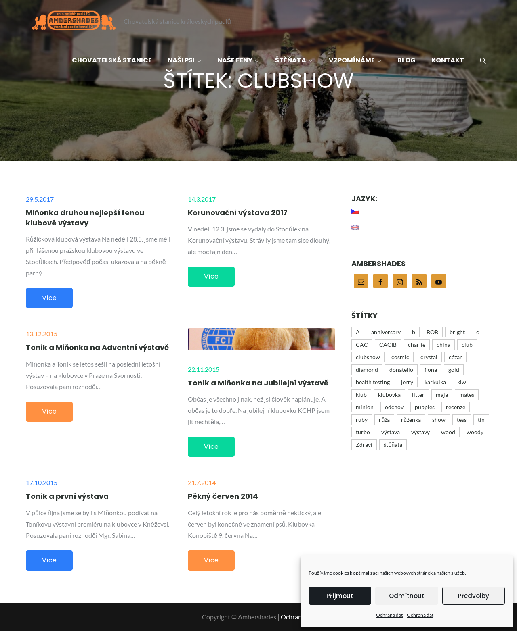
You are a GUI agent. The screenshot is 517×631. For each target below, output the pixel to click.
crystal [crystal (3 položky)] (428, 357)
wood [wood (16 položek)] (448, 432)
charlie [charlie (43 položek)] (416, 344)
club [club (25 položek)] (467, 344)
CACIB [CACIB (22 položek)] (388, 344)
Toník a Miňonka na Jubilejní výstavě (258, 383)
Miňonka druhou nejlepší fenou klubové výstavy (85, 218)
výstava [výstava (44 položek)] (390, 432)
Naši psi (185, 60)
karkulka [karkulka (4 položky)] (435, 382)
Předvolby (473, 595)
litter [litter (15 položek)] (418, 394)
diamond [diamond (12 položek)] (367, 369)
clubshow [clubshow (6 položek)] (368, 357)
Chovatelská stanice (112, 60)
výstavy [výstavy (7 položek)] (420, 432)
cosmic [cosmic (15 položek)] (400, 357)
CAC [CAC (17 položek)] (362, 344)
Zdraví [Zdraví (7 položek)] (364, 444)
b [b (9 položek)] (413, 332)
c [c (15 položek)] (477, 332)
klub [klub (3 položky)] (361, 394)
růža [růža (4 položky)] (384, 419)
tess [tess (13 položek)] (462, 419)
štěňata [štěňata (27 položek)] (393, 444)
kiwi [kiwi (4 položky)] (462, 382)
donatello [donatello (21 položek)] (401, 369)
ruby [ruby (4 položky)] (362, 419)
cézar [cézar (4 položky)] (455, 357)
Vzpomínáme (355, 60)
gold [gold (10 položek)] (453, 369)
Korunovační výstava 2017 (238, 213)
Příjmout (339, 595)
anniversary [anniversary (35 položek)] (386, 332)
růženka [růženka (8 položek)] (411, 419)
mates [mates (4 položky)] (466, 394)
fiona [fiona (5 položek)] (431, 369)
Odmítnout (407, 595)
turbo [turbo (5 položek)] (363, 432)
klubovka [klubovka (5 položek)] (389, 394)
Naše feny (238, 60)
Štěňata (294, 60)
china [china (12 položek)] (443, 344)
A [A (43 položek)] (358, 332)
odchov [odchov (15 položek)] (394, 407)
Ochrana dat (389, 615)
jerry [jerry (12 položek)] (407, 382)
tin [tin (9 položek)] (481, 419)
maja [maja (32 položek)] (442, 394)
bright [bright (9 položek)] (457, 332)
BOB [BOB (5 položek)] (432, 332)
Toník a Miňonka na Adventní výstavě (97, 347)
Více (49, 297)
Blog (406, 60)
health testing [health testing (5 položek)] (373, 382)
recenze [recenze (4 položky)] (455, 407)
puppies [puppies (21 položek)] (425, 407)
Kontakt (447, 60)
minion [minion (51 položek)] (365, 407)
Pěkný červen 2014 (223, 496)
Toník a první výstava (67, 496)
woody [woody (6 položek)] (475, 432)
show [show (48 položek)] (439, 419)
